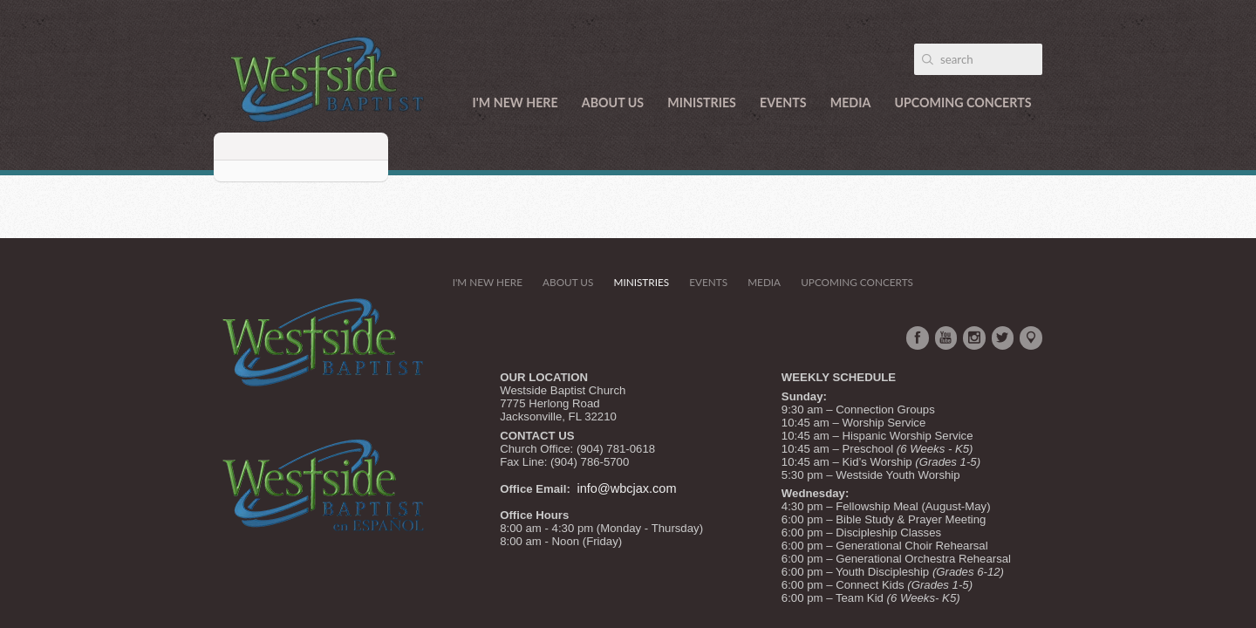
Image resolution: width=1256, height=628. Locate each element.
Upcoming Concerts (962, 102)
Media (850, 102)
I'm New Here (515, 102)
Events (783, 102)
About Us (613, 102)
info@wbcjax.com (627, 488)
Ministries (701, 102)
